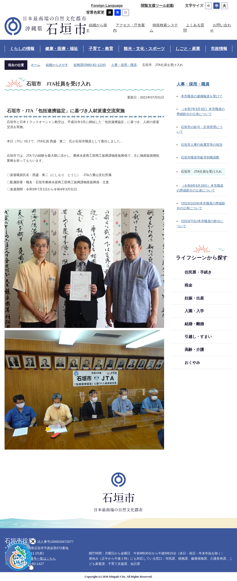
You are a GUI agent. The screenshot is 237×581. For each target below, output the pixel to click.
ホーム (35, 65)
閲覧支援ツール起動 (157, 6)
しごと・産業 (187, 48)
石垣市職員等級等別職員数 (200, 157)
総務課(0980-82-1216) (90, 65)
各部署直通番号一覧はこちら (35, 558)
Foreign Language (107, 6)
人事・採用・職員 (124, 65)
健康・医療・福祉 (61, 48)
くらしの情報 (22, 48)
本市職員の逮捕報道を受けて (201, 96)
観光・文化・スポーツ (144, 48)
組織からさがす (57, 65)
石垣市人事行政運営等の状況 (201, 144)
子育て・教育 (101, 48)
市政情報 (219, 48)
